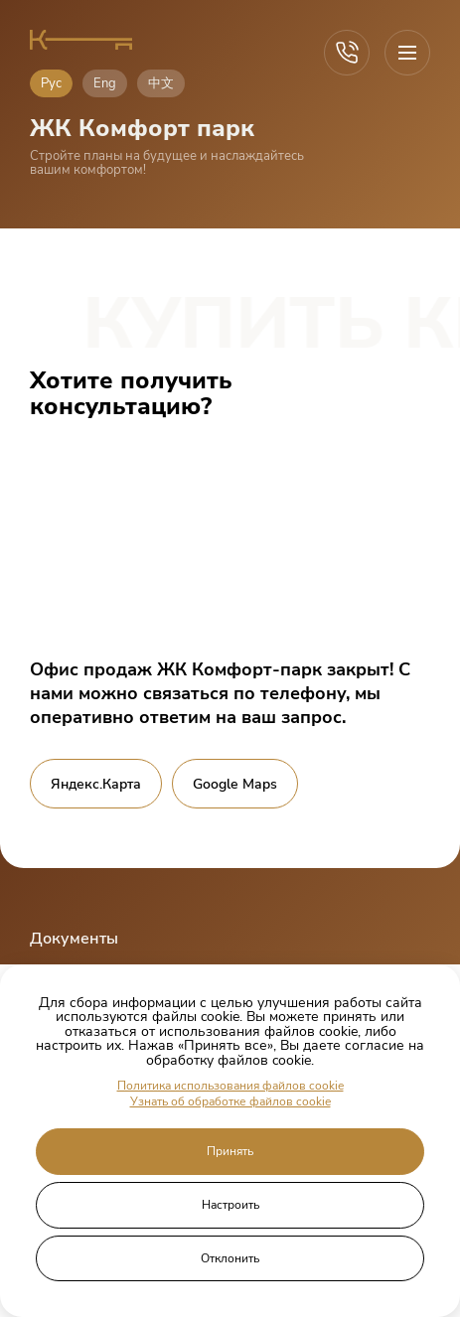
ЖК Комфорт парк (142, 128)
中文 (161, 83)
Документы (74, 939)
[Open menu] (407, 52)
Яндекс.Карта (96, 784)
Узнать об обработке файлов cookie (230, 1102)
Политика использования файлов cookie (230, 1086)
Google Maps (235, 784)
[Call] (347, 52)
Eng (104, 83)
